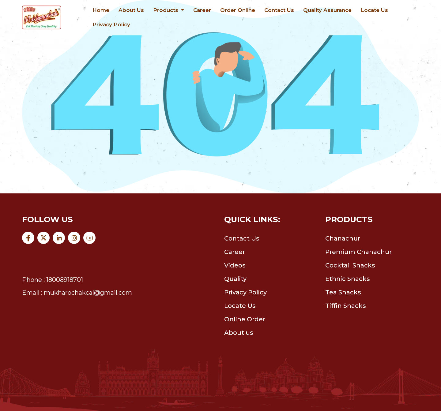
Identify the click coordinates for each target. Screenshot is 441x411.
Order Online (237, 10)
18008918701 (64, 279)
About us (238, 332)
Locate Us (374, 10)
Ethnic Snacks (347, 278)
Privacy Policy (111, 24)
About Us (131, 10)
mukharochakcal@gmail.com (88, 292)
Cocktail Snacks (350, 265)
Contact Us (279, 10)
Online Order (244, 319)
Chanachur (342, 238)
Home (100, 10)
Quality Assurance (327, 10)
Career (202, 10)
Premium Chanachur (358, 252)
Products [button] (166, 10)
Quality (235, 278)
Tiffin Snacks (345, 305)
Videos (235, 265)
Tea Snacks (343, 292)
